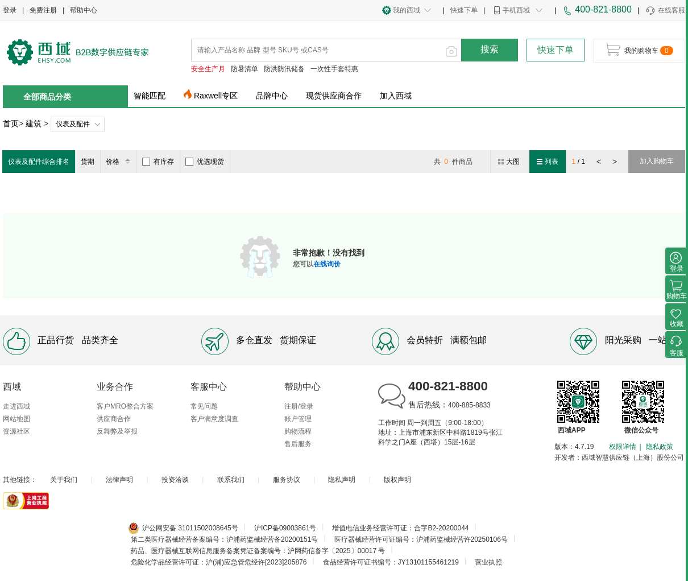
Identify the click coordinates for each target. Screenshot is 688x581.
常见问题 (204, 406)
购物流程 (298, 431)
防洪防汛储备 (284, 69)
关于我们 (63, 480)
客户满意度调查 (214, 419)
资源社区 (16, 431)
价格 (120, 161)
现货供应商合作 (334, 95)
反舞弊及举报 (117, 431)
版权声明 (397, 480)
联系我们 (230, 480)
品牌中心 (272, 95)
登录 (9, 10)
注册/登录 (298, 406)
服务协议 (286, 480)
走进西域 (16, 406)
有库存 (158, 162)
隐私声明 (341, 480)
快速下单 (464, 10)
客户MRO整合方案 (125, 406)
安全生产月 (208, 69)
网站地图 (16, 419)
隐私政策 (659, 447)
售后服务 (298, 444)
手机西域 (516, 10)
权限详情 (622, 447)
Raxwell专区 (216, 95)
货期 (87, 162)
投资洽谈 (175, 480)
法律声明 (119, 480)
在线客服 (665, 11)
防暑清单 (244, 69)
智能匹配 (149, 95)
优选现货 (204, 162)
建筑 (34, 123)
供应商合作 (114, 419)
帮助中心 (83, 10)
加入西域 (396, 95)
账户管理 (298, 419)
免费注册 (43, 10)
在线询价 (327, 264)
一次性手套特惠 (334, 69)
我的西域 (406, 10)
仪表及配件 (73, 124)
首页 (11, 123)
